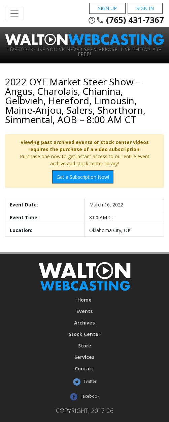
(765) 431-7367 (126, 20)
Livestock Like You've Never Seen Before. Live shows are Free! (84, 51)
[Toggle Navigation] (14, 13)
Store (84, 345)
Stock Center (84, 334)
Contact (84, 368)
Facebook (84, 397)
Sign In (145, 8)
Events (84, 311)
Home (84, 300)
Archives (84, 322)
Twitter (85, 382)
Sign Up (107, 8)
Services (84, 357)
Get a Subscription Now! (83, 177)
